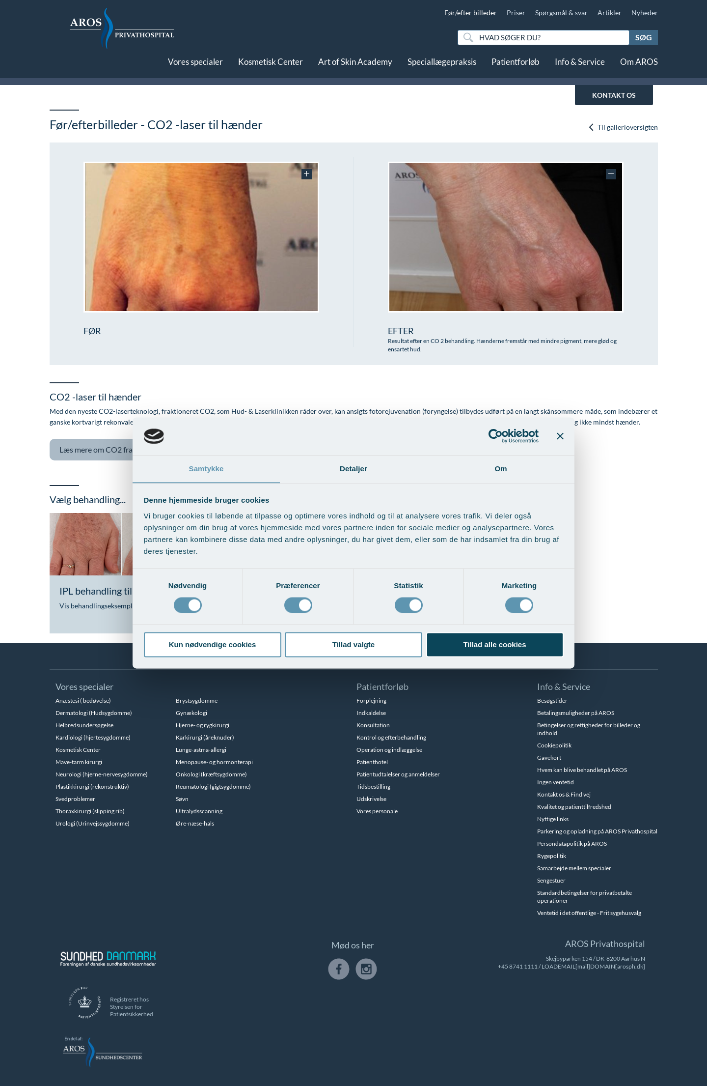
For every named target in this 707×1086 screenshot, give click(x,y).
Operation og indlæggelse (389, 749)
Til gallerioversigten (623, 127)
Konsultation (373, 725)
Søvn (182, 798)
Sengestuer (551, 880)
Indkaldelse (371, 712)
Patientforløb (515, 67)
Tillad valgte (353, 645)
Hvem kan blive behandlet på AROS (582, 769)
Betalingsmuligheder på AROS (575, 712)
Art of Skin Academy (355, 67)
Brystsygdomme (197, 700)
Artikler (610, 12)
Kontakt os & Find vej (564, 794)
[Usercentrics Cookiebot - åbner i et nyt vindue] (496, 436)
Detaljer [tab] (353, 468)
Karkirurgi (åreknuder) (205, 737)
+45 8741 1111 (518, 966)
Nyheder (644, 12)
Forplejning (371, 700)
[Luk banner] (560, 435)
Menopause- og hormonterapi (214, 762)
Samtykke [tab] (206, 468)
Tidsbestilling (373, 786)
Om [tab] (500, 468)
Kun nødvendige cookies (212, 645)
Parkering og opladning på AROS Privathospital (597, 831)
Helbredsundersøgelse (84, 725)
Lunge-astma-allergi (201, 749)
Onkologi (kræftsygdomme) (211, 774)
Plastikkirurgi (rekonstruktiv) (92, 786)
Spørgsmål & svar (561, 12)
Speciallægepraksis (442, 67)
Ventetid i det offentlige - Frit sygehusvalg (589, 912)
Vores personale (377, 811)
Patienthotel (372, 762)
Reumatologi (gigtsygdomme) (213, 786)
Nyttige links (553, 819)
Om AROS (639, 67)
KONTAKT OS (614, 95)
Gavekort (549, 757)
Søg (643, 37)
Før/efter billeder (470, 12)
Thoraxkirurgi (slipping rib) (90, 811)
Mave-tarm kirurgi (78, 762)
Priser (516, 12)
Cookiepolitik (554, 745)
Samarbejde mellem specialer (574, 868)
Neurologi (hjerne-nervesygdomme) (101, 774)
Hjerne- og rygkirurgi (202, 725)
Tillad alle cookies (494, 645)
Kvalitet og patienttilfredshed (574, 806)
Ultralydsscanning (199, 811)
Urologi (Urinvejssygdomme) (92, 823)
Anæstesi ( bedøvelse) (83, 700)
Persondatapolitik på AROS (572, 843)
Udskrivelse (371, 798)
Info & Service (580, 67)
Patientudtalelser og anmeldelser (398, 774)
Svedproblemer (75, 798)
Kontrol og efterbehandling (391, 737)
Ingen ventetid (555, 782)
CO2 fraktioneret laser (125, 450)
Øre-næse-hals (195, 823)
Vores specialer (195, 67)
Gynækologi (191, 712)
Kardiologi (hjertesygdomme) (93, 737)
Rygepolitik (551, 855)
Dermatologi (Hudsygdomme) (93, 712)
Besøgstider (552, 700)
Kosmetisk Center (270, 67)
